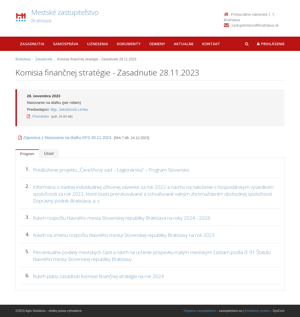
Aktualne (184, 43)
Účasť (49, 153)
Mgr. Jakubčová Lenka (69, 109)
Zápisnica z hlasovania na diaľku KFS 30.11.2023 (64, 137)
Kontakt (211, 43)
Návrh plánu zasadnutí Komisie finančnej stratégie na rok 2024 (98, 276)
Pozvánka (38, 116)
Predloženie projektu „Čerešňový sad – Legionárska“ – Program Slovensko (111, 170)
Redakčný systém (257, 310)
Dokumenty (129, 43)
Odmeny (157, 43)
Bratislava (23, 59)
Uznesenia (97, 43)
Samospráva (65, 43)
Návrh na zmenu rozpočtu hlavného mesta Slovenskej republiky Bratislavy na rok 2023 (124, 235)
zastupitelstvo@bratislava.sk (255, 25)
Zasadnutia (32, 43)
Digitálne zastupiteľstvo (200, 310)
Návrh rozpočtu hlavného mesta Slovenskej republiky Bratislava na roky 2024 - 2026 (121, 218)
